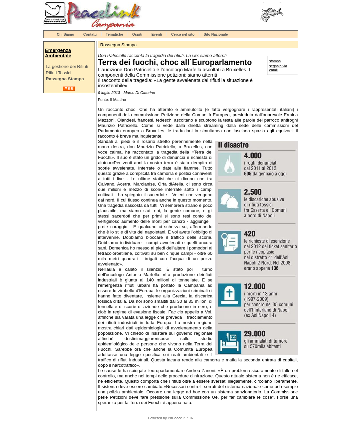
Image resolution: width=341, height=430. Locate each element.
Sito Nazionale (215, 34)
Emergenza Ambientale (58, 53)
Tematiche (114, 34)
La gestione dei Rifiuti (67, 66)
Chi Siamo (65, 34)
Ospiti (137, 34)
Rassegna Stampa (65, 78)
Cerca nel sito (182, 34)
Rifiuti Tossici (58, 72)
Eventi (157, 34)
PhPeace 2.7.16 (180, 418)
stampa (275, 61)
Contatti (90, 34)
